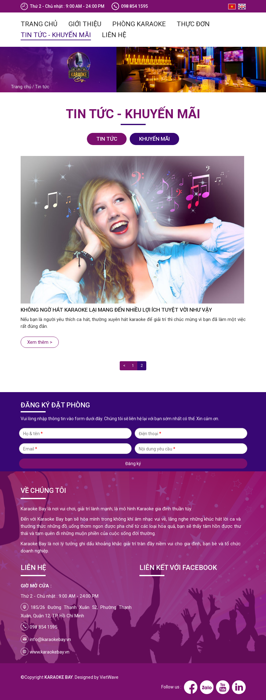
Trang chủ (39, 23)
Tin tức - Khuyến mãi (56, 34)
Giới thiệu (84, 23)
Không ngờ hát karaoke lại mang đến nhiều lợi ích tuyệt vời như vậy (116, 309)
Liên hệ (114, 34)
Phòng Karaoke (139, 23)
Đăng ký (133, 463)
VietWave (109, 676)
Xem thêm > (39, 342)
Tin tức (42, 86)
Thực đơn (193, 23)
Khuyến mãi (154, 138)
